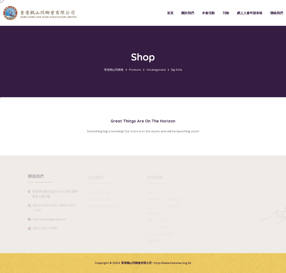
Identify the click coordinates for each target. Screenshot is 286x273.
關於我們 (187, 13)
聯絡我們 (276, 13)
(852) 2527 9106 (45, 229)
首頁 (170, 13)
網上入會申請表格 (249, 13)
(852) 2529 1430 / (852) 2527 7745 (54, 208)
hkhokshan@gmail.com (49, 220)
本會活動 (208, 13)
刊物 (226, 13)
